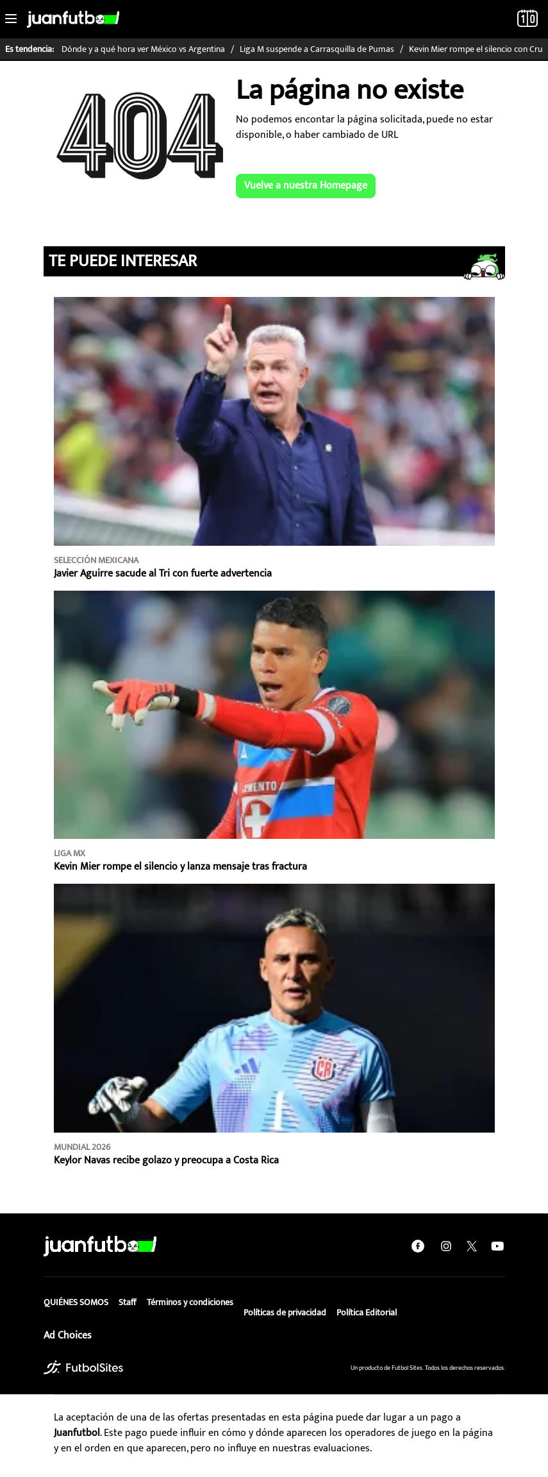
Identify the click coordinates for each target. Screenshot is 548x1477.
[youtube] (497, 1246)
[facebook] (418, 1246)
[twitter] (472, 1246)
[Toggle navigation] (11, 19)
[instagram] (446, 1246)
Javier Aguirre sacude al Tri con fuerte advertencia (163, 573)
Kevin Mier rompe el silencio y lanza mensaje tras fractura (180, 866)
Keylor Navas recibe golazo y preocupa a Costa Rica (166, 1160)
